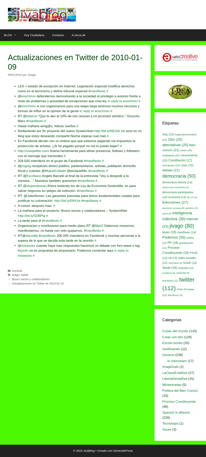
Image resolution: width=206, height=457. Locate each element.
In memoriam (177, 361)
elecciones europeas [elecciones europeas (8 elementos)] (173, 208)
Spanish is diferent (176, 412)
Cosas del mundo (175, 331)
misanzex (28, 246)
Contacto (58, 35)
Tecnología (170, 423)
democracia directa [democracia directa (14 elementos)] (177, 182)
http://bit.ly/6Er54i (107, 131)
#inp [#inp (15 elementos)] (168, 134)
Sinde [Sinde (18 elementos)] (169, 267)
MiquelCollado (55, 171)
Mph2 (99, 226)
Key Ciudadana (34, 35)
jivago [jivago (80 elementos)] (181, 226)
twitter (25, 274)
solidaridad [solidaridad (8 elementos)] (182, 273)
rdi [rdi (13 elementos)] (172, 257)
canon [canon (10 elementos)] (186, 150)
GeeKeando (171, 349)
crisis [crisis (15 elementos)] (187, 165)
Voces (166, 429)
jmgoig (26, 166)
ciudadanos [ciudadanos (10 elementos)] (170, 155)
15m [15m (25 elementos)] (175, 139)
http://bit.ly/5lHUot (67, 201)
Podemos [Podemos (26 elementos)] (173, 237)
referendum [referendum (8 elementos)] (175, 263)
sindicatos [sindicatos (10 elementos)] (185, 268)
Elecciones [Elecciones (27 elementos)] (175, 202)
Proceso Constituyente (179, 401)
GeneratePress (123, 450)
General (17, 270)
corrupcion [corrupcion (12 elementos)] (171, 165)
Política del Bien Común (180, 391)
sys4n (24, 250)
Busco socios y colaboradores (31, 279)
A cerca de (78, 35)
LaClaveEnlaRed (174, 373)
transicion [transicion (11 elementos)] (170, 280)
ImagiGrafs (170, 367)
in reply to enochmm (123, 101)
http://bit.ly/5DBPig (31, 216)
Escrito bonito (172, 343)
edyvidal (32, 236)
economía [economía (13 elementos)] (177, 197)
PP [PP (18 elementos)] (172, 242)
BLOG (12, 35)
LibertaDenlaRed (174, 379)
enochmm (28, 96)
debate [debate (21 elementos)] (171, 170)
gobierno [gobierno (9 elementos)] (191, 208)
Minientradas (171, 385)
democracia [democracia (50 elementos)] (179, 176)
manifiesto (97, 91)
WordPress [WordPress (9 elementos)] (175, 295)
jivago (16, 274)
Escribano (33, 176)
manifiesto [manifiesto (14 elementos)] (186, 232)
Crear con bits (172, 337)
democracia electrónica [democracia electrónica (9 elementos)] (175, 187)
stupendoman (36, 186)
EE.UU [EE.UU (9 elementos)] (192, 197)
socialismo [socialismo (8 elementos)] (168, 273)
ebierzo (31, 116)
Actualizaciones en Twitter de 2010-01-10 (38, 283)
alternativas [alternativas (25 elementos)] (175, 145)
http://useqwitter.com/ (33, 151)
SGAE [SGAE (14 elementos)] (190, 262)
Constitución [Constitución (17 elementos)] (180, 160)
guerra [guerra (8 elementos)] (167, 213)
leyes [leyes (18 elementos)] (169, 232)
